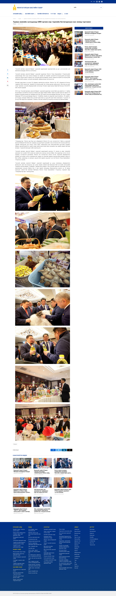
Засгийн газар (29, 13)
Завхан (76, 548)
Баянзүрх (92, 535)
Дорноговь (77, 543)
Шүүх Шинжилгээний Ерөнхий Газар (64, 557)
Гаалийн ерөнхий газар (49, 534)
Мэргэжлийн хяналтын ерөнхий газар (18, 554)
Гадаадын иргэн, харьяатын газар (48, 537)
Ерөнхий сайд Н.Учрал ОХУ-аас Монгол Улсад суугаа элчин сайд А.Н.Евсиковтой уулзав (93, 93)
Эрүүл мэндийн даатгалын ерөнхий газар (65, 568)
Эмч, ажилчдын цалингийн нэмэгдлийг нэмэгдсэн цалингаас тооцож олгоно (42, 510)
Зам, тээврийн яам (32, 546)
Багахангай (93, 531)
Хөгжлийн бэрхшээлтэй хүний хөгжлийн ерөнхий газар (65, 538)
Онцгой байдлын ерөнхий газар (19, 557)
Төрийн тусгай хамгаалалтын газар (18, 546)
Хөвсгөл (76, 566)
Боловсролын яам (32, 539)
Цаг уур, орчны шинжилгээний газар (64, 550)
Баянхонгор (77, 533)
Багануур (92, 529)
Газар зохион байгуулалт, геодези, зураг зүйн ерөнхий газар (19, 534)
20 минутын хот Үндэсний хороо (19, 570)
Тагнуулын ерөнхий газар (19, 540)
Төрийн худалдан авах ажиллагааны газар (18, 564)
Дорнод (76, 545)
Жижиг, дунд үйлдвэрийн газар (50, 540)
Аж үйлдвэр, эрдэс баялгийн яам (33, 530)
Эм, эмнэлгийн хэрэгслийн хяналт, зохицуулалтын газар (65, 564)
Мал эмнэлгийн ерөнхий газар (50, 550)
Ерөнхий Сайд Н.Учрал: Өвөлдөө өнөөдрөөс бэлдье (22, 471)
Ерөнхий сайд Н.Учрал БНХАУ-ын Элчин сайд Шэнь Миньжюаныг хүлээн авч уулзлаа (22, 491)
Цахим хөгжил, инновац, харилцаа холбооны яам (34, 565)
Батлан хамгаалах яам (34, 537)
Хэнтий (76, 568)
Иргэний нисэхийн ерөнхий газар (48, 547)
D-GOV (66, 13)
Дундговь (76, 547)
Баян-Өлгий (77, 531)
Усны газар (62, 529)
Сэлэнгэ (76, 558)
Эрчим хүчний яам (32, 573)
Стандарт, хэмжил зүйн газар (19, 560)
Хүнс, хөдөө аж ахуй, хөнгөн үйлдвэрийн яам (34, 562)
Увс (75, 562)
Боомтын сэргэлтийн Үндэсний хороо (18, 573)
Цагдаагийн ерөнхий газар (64, 554)
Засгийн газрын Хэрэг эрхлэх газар (18, 576)
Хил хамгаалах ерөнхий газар (65, 533)
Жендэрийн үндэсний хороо (18, 538)
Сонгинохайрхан (94, 539)
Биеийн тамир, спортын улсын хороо (19, 530)
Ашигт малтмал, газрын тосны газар (49, 532)
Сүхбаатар (77, 556)
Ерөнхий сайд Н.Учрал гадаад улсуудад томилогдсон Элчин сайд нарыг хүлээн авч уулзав (41, 472)
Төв (75, 560)
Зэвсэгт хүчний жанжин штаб (50, 543)
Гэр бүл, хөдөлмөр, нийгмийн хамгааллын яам (34, 543)
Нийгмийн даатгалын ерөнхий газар (49, 553)
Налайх (92, 537)
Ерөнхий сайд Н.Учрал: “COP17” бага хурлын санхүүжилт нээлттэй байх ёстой (22, 510)
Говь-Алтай (77, 537)
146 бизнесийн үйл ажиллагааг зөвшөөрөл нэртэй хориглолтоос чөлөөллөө (41, 491)
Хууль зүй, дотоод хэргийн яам (34, 558)
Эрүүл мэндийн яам (33, 571)
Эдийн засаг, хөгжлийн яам (34, 568)
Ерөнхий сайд (17, 13)
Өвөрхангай (77, 552)
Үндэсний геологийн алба (65, 531)
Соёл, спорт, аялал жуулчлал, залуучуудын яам (34, 551)
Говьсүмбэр (77, 539)
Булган (76, 535)
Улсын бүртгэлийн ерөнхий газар (48, 562)
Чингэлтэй (92, 545)
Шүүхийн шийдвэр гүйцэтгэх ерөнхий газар (65, 560)
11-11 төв (53, 13)
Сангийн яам (31, 548)
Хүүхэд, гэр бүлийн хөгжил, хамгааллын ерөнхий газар (64, 547)
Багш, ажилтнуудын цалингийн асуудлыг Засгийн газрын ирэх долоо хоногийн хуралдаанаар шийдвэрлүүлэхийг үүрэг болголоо (63, 472)
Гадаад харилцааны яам (34, 541)
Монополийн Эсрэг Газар (19, 551)
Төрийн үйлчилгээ (43, 13)
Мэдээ (59, 13)
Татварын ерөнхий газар (50, 560)
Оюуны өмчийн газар (49, 556)
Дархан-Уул (77, 541)
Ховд (75, 564)
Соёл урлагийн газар (49, 558)
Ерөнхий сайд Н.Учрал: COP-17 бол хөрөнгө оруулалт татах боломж (63, 491)
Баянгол (92, 533)
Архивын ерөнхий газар (50, 529)
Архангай (76, 529)
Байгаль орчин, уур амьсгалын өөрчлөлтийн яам (34, 534)
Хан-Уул (92, 543)
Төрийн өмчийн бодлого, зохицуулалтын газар (19, 543)
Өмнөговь (76, 554)
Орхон (76, 550)
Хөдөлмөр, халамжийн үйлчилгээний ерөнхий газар (64, 542)
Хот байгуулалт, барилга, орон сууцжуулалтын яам (34, 555)
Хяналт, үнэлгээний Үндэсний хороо (18, 580)
